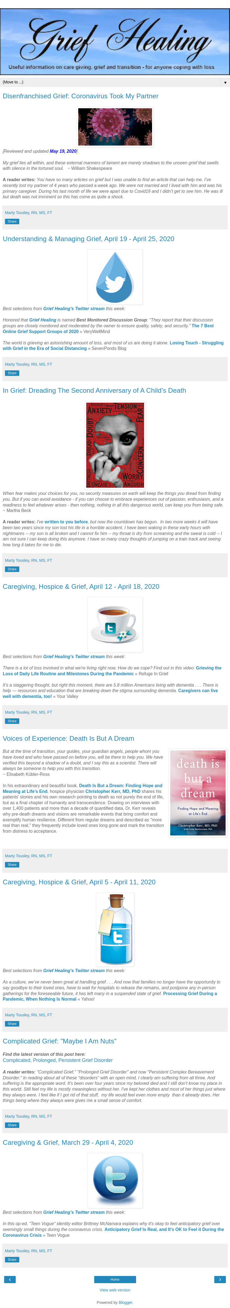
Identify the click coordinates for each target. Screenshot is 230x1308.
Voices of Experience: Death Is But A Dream (68, 738)
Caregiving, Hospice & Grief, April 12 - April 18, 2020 (81, 586)
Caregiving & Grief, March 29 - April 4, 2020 (68, 1142)
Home (114, 1279)
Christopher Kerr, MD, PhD (112, 791)
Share (12, 221)
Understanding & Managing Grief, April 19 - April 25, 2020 (88, 238)
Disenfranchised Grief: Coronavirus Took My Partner (80, 96)
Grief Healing (42, 320)
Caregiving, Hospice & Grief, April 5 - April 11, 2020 (79, 882)
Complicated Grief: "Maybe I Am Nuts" (60, 1041)
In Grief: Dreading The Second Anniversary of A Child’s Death (94, 390)
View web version (115, 1290)
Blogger (125, 1302)
